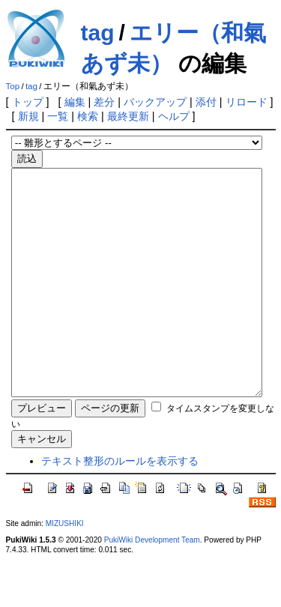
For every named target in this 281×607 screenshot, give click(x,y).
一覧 (57, 116)
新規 (28, 116)
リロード (247, 102)
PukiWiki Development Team (152, 585)
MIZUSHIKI (65, 568)
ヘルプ (174, 116)
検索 (87, 116)
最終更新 (128, 116)
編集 (74, 102)
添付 (206, 102)
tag (98, 32)
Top (13, 86)
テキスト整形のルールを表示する (120, 506)
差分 (104, 102)
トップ (27, 102)
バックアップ (155, 102)
